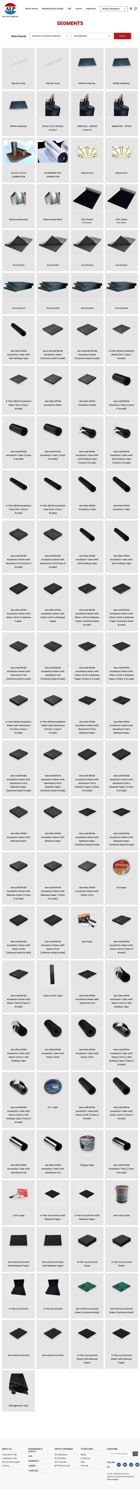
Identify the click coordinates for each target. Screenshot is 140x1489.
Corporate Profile (9, 1455)
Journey (5, 1466)
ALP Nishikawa (61, 1455)
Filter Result (18, 36)
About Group (31, 8)
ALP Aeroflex (60, 1458)
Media (83, 1455)
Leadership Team (9, 1458)
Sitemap (84, 1466)
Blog (83, 1462)
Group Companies (111, 8)
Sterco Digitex (112, 1479)
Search (122, 36)
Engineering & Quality (52, 8)
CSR (69, 8)
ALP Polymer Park (62, 1466)
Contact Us (85, 1458)
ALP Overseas (61, 1462)
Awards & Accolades (11, 1462)
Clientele (33, 1471)
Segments (91, 8)
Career (78, 8)
